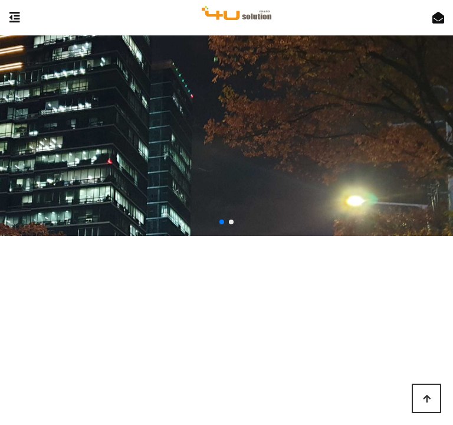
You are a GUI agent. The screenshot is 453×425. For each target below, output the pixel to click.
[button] (221, 222)
